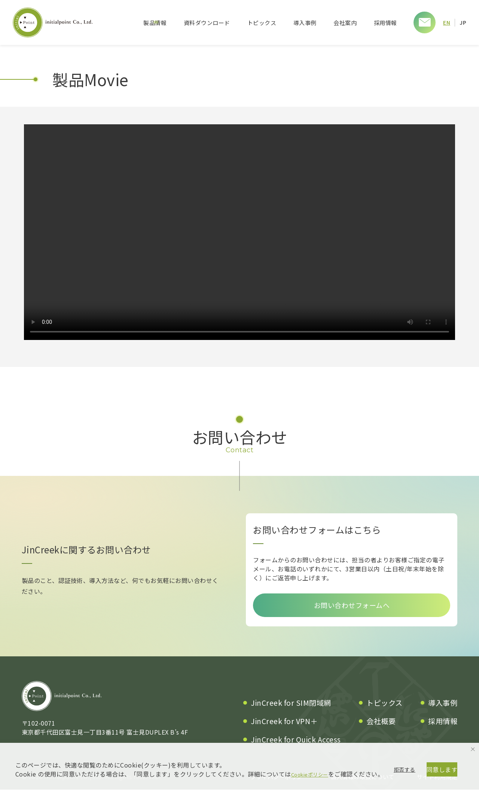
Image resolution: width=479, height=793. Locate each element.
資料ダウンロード (206, 23)
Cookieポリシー (314, 745)
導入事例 (304, 23)
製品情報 (154, 23)
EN (446, 22)
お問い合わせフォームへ (352, 606)
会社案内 (344, 23)
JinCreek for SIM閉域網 (291, 706)
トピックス (261, 23)
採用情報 (385, 23)
